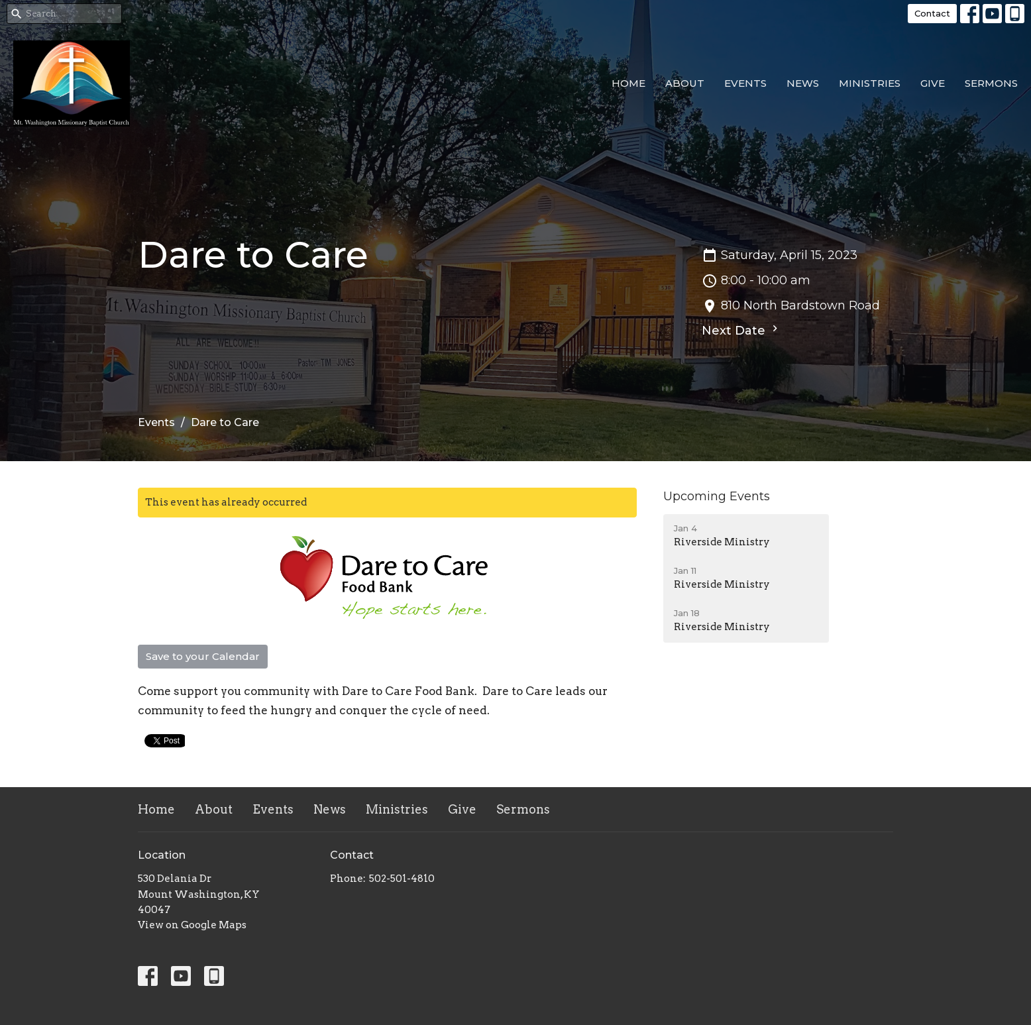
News (803, 83)
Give (932, 83)
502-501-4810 (402, 879)
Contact (932, 13)
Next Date (741, 330)
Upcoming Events (716, 496)
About (684, 83)
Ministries (869, 83)
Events (745, 83)
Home (628, 83)
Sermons (991, 83)
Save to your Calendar (203, 656)
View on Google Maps (192, 925)
